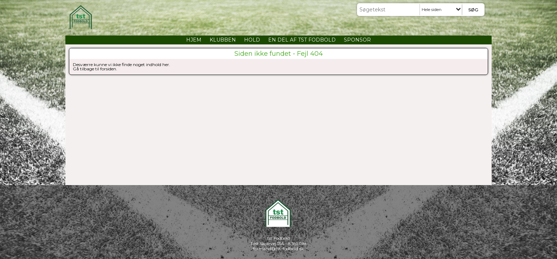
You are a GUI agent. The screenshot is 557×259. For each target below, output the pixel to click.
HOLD (252, 40)
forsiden (108, 68)
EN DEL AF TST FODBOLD (302, 40)
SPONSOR (357, 40)
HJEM (193, 40)
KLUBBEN (223, 40)
